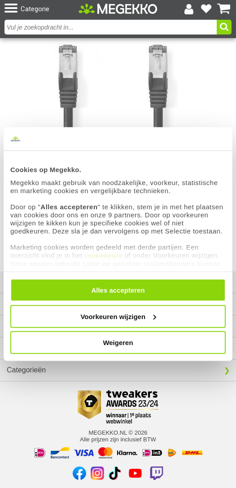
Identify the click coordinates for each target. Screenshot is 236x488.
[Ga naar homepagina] (118, 9)
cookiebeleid (103, 255)
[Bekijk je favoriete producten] (206, 9)
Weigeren (118, 342)
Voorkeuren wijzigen (118, 316)
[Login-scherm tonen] (189, 9)
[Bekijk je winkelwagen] (224, 9)
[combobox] (112, 27)
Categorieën (26, 370)
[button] (40, 8)
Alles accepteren (117, 290)
